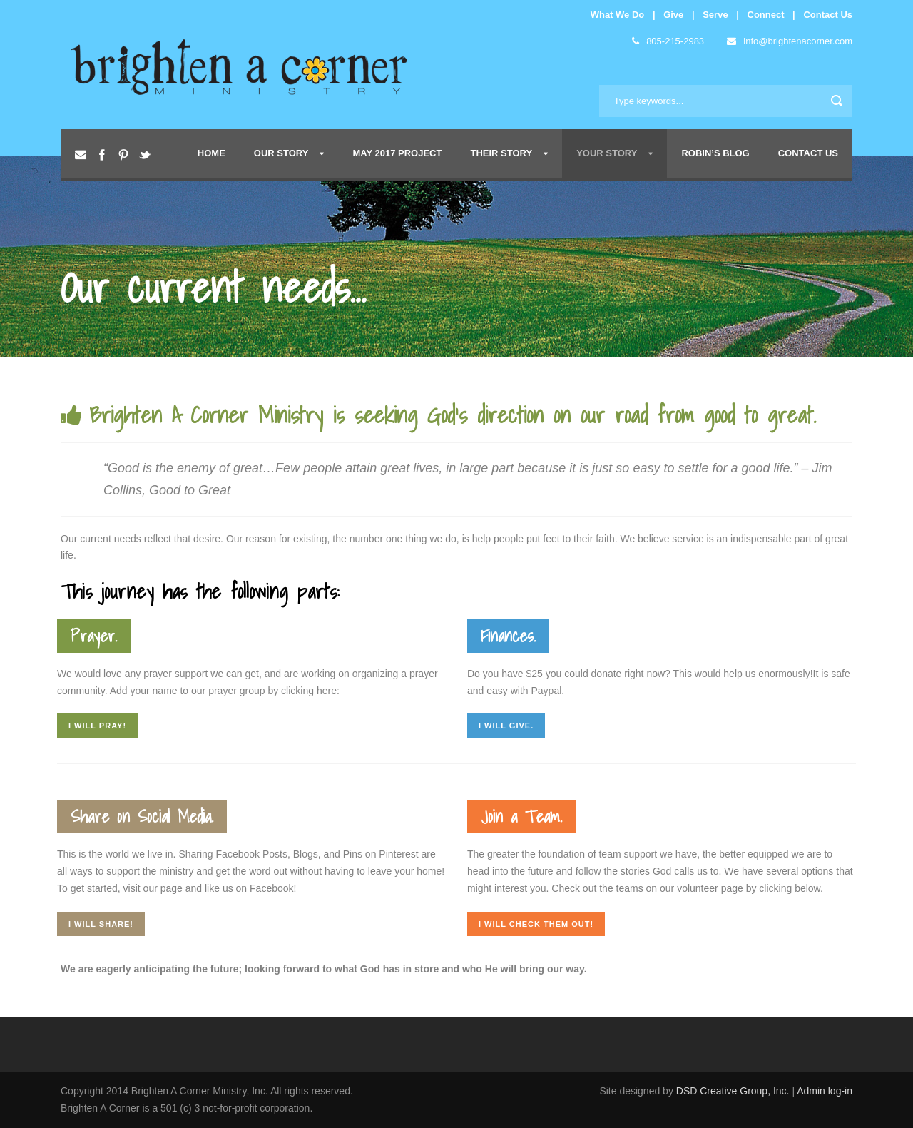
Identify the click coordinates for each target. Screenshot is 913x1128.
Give (673, 14)
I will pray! (97, 725)
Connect (766, 14)
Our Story (281, 153)
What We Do (618, 14)
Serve (715, 14)
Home (211, 153)
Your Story (606, 153)
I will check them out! (536, 924)
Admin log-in (824, 1091)
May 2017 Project (397, 153)
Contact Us (827, 14)
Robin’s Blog (715, 153)
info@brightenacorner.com (789, 41)
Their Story (501, 153)
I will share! (100, 924)
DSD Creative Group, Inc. (734, 1091)
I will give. (506, 725)
